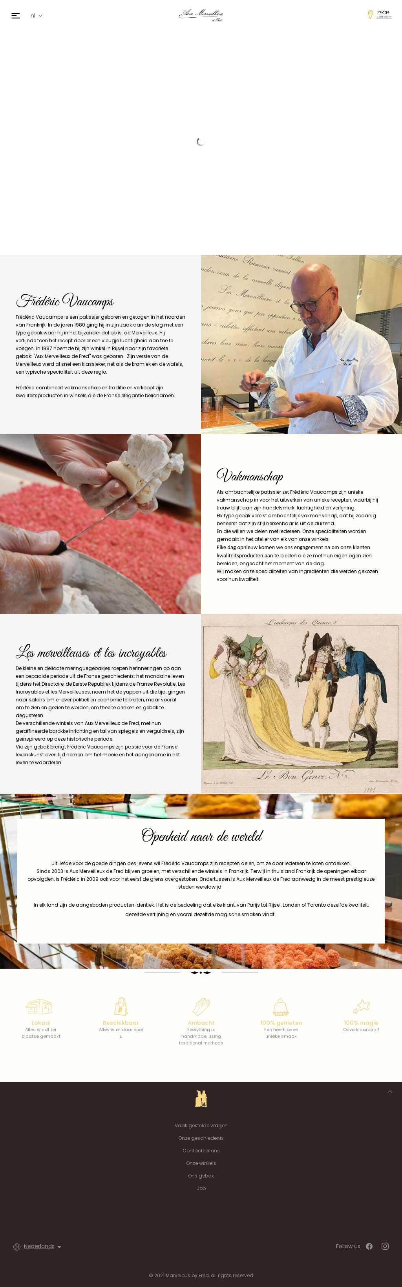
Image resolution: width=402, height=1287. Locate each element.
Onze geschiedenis (201, 1138)
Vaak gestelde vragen (201, 1125)
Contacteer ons (201, 1150)
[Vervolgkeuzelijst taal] (44, 1247)
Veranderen (384, 16)
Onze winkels (201, 1163)
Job (201, 1188)
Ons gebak (201, 1175)
